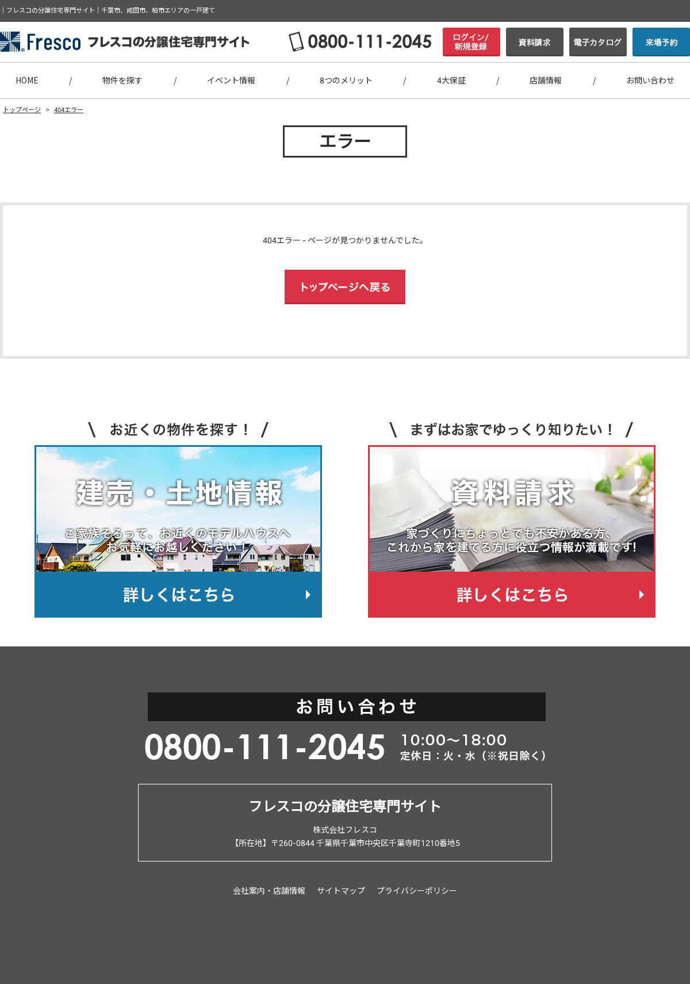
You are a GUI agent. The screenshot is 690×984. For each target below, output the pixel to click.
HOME (27, 80)
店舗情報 (546, 80)
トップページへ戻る (345, 287)
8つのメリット (346, 80)
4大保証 (451, 80)
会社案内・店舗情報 (269, 890)
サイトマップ (341, 890)
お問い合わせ (650, 80)
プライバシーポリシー (417, 890)
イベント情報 (231, 80)
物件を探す (122, 80)
